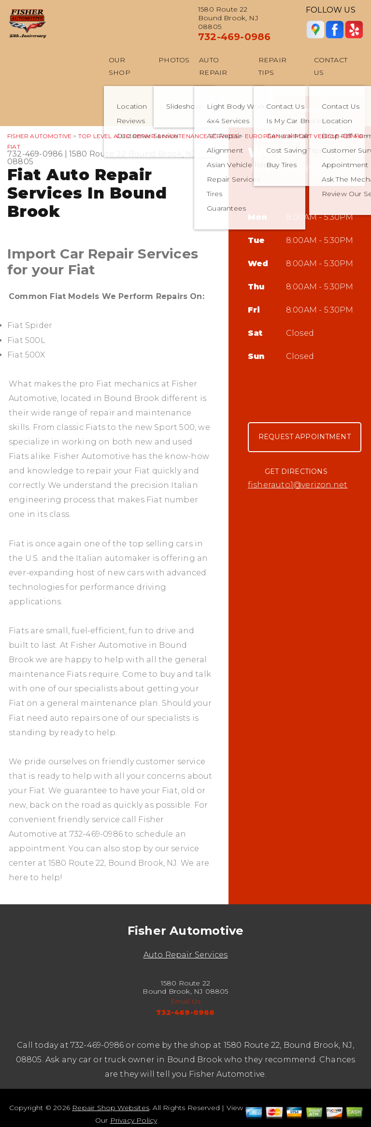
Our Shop (119, 66)
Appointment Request (318, 110)
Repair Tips (272, 66)
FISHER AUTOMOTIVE (39, 136)
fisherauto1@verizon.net (297, 484)
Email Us (186, 1001)
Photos (173, 60)
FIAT (13, 146)
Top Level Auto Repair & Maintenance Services (158, 136)
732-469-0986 (234, 37)
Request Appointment (304, 436)
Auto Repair (213, 66)
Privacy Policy (133, 1120)
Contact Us (330, 66)
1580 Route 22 (98, 153)
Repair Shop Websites (110, 1107)
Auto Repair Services (185, 954)
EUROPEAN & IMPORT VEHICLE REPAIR (304, 136)
